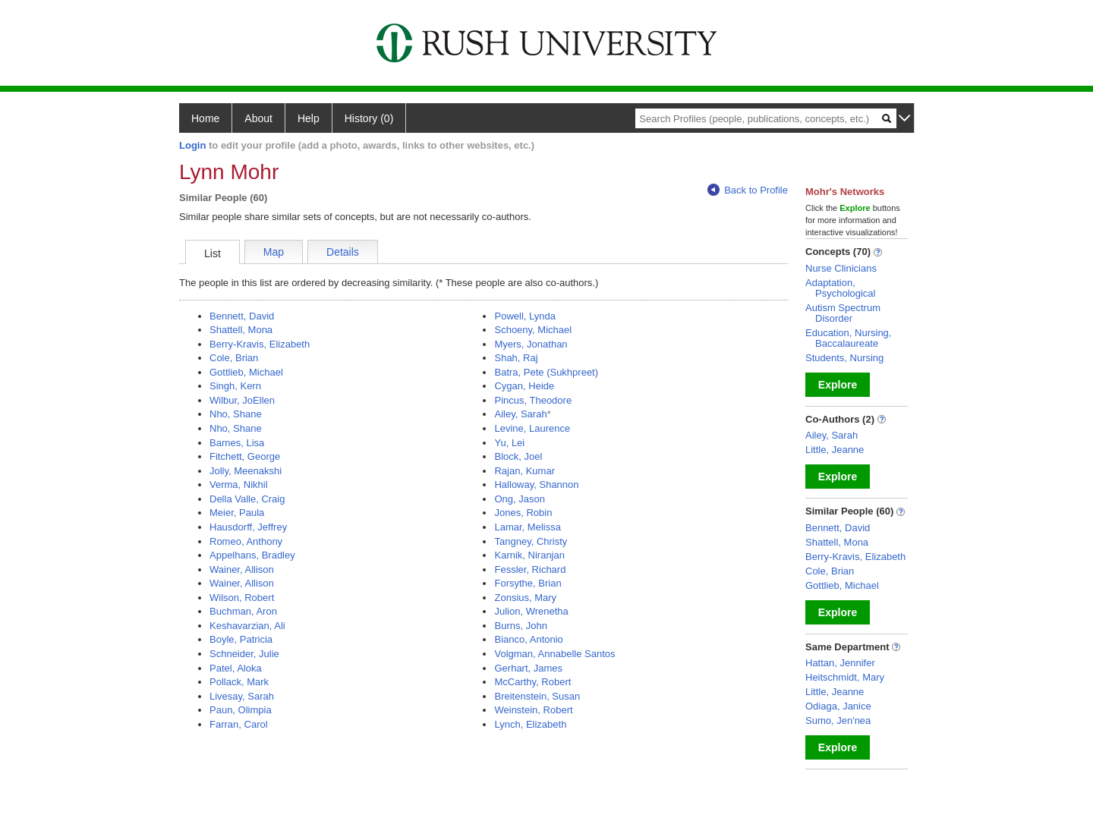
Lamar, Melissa (527, 527)
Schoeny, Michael (533, 329)
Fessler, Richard (529, 569)
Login (192, 145)
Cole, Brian (233, 357)
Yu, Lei (509, 442)
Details (342, 252)
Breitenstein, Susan (537, 696)
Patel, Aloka (235, 668)
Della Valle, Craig (247, 499)
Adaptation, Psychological (840, 288)
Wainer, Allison (241, 569)
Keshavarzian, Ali (247, 625)
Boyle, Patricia (240, 639)
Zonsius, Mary (525, 597)
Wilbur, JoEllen (242, 400)
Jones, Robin (523, 512)
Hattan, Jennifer (840, 663)
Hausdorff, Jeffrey (248, 527)
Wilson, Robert (241, 597)
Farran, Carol (238, 724)
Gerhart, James (528, 668)
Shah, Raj (515, 357)
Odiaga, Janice (838, 706)
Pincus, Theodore (533, 400)
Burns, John (520, 625)
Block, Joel (518, 456)
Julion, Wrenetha (531, 611)
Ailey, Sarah (520, 414)
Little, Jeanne (834, 449)
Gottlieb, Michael (246, 372)
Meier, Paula (236, 512)
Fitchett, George (244, 456)
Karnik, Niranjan (529, 555)
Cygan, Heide (524, 386)
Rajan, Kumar (524, 471)
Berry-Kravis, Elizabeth (259, 344)
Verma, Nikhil (238, 484)
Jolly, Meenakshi (245, 471)
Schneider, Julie (244, 653)
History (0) (369, 118)
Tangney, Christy (530, 541)
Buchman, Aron (243, 611)
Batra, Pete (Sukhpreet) (546, 372)
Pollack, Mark (239, 681)
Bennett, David (241, 316)
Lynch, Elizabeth (530, 724)
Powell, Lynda (524, 316)
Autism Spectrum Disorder (842, 313)
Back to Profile (747, 190)
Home (205, 118)
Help (309, 118)
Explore (837, 385)
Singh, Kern (235, 386)
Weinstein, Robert (533, 710)
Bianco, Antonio (528, 639)
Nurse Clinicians (841, 268)
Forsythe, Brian (527, 583)
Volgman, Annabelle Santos (554, 653)
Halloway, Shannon (536, 484)
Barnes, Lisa (236, 442)
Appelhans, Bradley (252, 555)
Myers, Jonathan (530, 344)
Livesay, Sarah (241, 696)
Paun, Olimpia (240, 710)
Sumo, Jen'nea (838, 720)
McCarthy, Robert (532, 681)
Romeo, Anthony (245, 541)
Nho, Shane (235, 414)
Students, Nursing (844, 357)
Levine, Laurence (532, 428)
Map (273, 252)
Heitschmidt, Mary (844, 677)
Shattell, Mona (240, 329)
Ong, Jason (519, 499)
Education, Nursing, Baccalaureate (848, 338)
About (258, 118)
